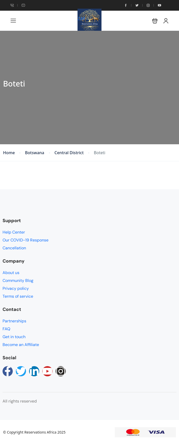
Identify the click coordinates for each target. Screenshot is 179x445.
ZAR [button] (83, 18)
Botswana (34, 152)
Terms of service (18, 296)
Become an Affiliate (21, 344)
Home (9, 152)
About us (11, 272)
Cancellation (14, 248)
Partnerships (14, 321)
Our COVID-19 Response (25, 240)
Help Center (14, 232)
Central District (69, 152)
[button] (155, 21)
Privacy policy (16, 288)
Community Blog (18, 280)
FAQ (6, 329)
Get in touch (14, 336)
